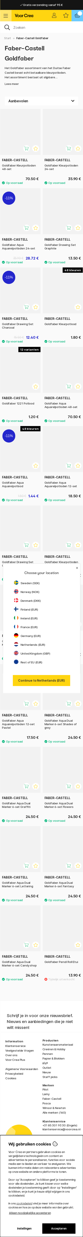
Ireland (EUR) (26, 618)
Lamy (46, 1094)
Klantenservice (15, 1046)
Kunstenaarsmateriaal (57, 1044)
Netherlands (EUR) (29, 644)
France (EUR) (26, 627)
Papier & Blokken (53, 1058)
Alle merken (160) (54, 1112)
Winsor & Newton (54, 1108)
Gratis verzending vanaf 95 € (41, 5)
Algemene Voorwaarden (21, 1069)
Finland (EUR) (26, 609)
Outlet (46, 1067)
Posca (46, 1103)
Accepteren (58, 1228)
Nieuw (46, 1072)
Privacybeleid (14, 1073)
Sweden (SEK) (27, 583)
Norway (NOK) (26, 592)
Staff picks (50, 1077)
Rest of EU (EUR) (28, 662)
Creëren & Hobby (54, 1049)
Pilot (45, 1089)
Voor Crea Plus (15, 1059)
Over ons (11, 1055)
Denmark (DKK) (27, 600)
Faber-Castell (51, 1098)
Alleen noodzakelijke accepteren (30, 1213)
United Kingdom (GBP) (32, 653)
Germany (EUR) (27, 636)
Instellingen (24, 1228)
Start (7, 38)
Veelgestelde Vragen (19, 1050)
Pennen (47, 1054)
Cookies (10, 1078)
